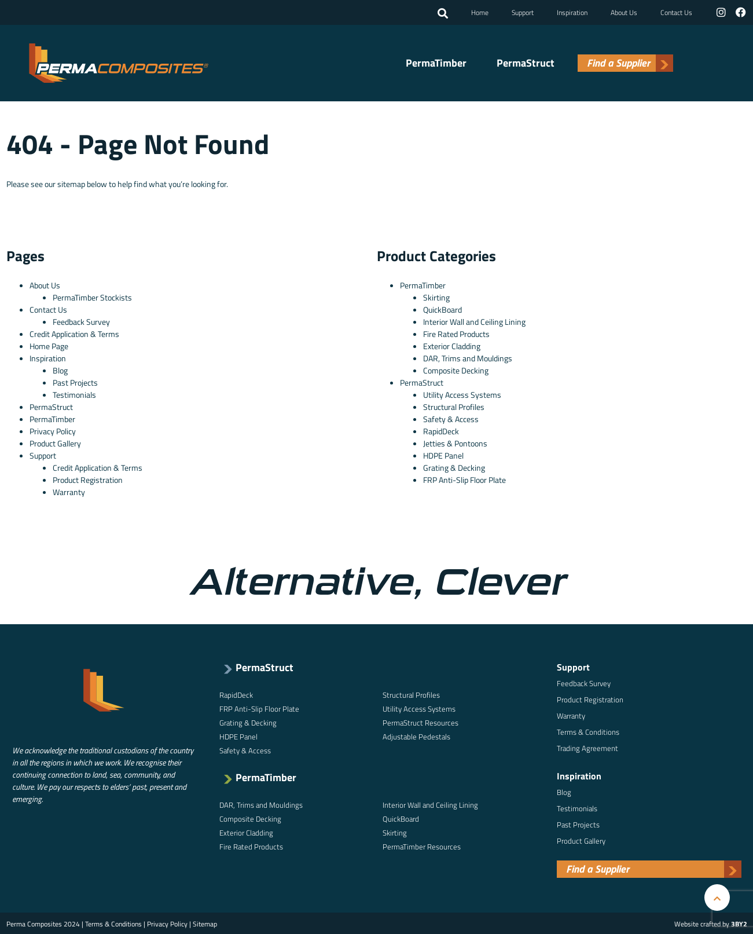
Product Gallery (55, 442)
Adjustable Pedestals (416, 735)
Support (524, 11)
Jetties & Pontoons (455, 442)
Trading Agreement (587, 747)
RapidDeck (441, 430)
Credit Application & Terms (74, 333)
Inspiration (573, 11)
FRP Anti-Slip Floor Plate (464, 479)
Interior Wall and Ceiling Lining (474, 320)
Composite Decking (455, 369)
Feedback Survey (81, 320)
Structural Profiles (453, 406)
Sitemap (205, 922)
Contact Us (677, 11)
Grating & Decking (454, 466)
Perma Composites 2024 (43, 922)
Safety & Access (451, 418)
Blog (60, 369)
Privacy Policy (53, 430)
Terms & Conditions (588, 731)
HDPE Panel (443, 454)
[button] (444, 13)
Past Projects (75, 381)
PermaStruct (525, 62)
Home (481, 11)
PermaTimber (436, 62)
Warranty (69, 491)
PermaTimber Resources (422, 845)
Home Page (49, 345)
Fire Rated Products (456, 333)
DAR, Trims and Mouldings (467, 357)
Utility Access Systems (462, 393)
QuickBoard (442, 308)
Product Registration (88, 479)
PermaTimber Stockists (92, 296)
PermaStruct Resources (420, 721)
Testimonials (74, 393)
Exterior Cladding (451, 345)
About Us (625, 11)
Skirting (436, 296)
